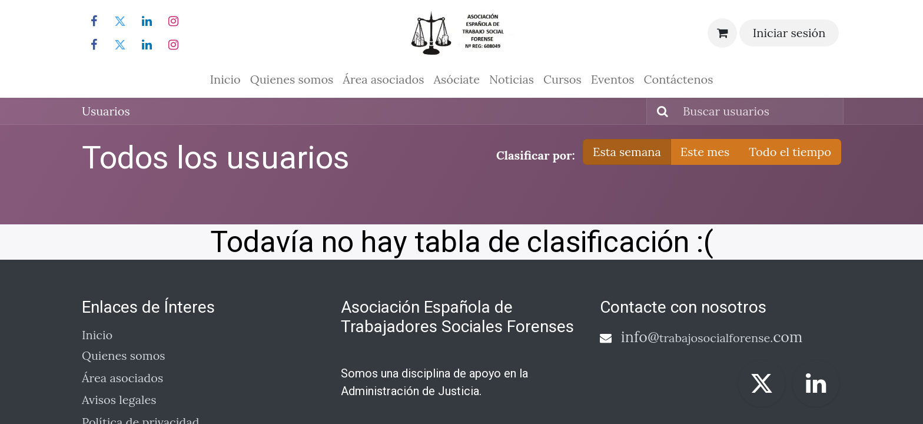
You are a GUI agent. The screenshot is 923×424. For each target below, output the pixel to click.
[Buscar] (659, 111)
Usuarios (106, 111)
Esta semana (627, 151)
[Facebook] (93, 21)
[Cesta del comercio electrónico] (722, 33)
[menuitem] (225, 79)
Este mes (705, 151)
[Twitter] (120, 21)
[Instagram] (173, 21)
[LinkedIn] (147, 21)
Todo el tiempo (790, 151)
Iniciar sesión (789, 32)
